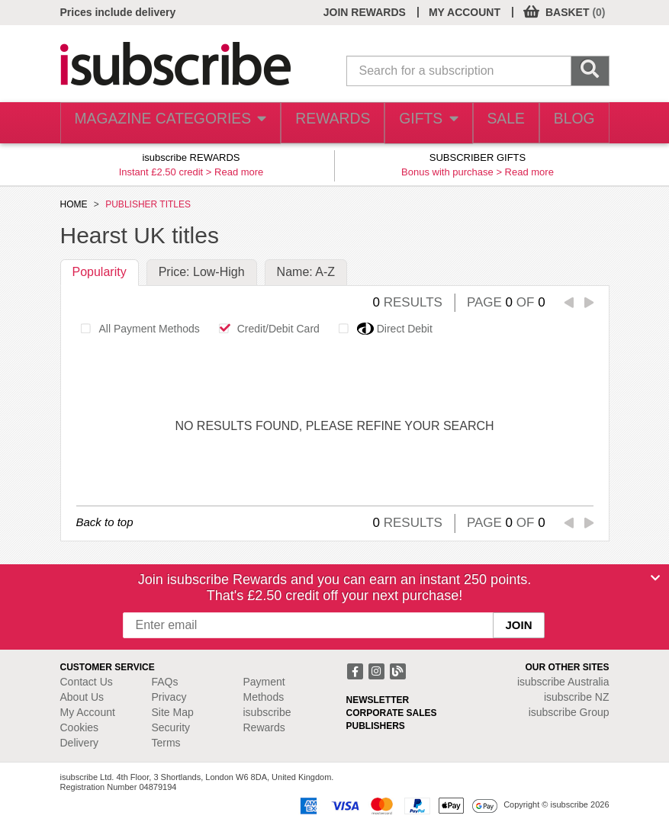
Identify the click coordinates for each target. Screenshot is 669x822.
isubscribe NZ (576, 697)
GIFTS (413, 123)
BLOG (570, 123)
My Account (87, 712)
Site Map (173, 712)
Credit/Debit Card (265, 328)
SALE (495, 123)
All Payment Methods (136, 328)
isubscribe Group (569, 712)
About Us (82, 697)
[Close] (655, 578)
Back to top (104, 521)
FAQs (165, 682)
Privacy (169, 697)
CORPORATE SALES (391, 713)
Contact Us (86, 682)
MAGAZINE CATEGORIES (160, 123)
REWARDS (315, 123)
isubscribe (563, 682)
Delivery (79, 743)
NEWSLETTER (378, 700)
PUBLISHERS (375, 726)
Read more (238, 172)
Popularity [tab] (99, 271)
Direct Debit (381, 328)
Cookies (79, 727)
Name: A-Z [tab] (306, 271)
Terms (166, 743)
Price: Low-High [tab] (202, 271)
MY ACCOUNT (464, 12)
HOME (74, 204)
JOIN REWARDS (364, 12)
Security (171, 727)
